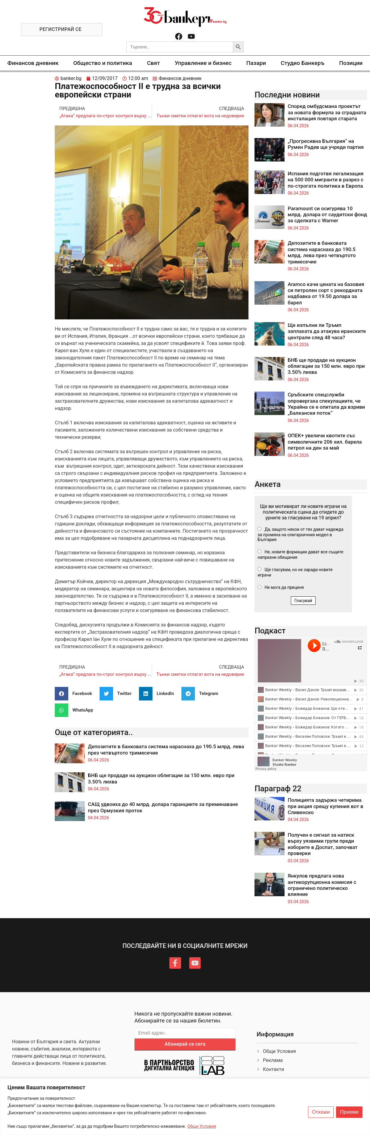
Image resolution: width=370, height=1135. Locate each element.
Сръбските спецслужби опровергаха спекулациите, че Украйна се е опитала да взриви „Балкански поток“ (326, 404)
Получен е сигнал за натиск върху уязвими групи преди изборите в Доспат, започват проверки (322, 844)
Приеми (349, 1112)
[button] (76, 693)
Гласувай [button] (303, 600)
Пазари (256, 63)
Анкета (267, 484)
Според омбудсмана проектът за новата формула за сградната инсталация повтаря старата (327, 112)
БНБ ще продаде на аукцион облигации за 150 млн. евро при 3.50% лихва (326, 366)
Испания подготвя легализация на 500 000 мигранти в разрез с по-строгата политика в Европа (325, 180)
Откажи (321, 1112)
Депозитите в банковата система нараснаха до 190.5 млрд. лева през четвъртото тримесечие (322, 252)
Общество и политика (102, 63)
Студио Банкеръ (302, 63)
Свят (153, 63)
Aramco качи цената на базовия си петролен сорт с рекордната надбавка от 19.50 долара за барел (326, 293)
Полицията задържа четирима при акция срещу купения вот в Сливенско (325, 806)
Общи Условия (201, 1126)
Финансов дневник (33, 63)
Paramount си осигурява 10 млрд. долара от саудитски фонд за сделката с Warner (327, 214)
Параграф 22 (277, 788)
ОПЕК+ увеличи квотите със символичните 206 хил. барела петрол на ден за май (325, 441)
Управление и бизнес (203, 63)
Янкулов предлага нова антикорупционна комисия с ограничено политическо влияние (322, 885)
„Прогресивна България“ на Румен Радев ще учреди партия (326, 144)
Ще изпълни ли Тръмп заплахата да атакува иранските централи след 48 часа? (327, 331)
